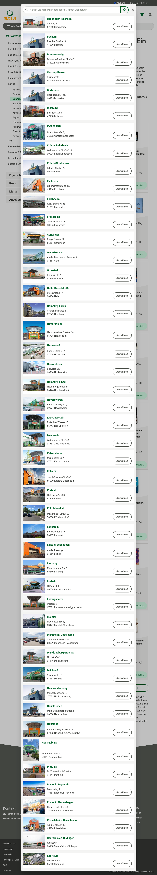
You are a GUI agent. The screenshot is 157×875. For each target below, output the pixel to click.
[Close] (133, 10)
